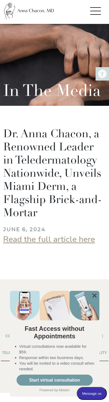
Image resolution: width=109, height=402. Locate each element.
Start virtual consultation (54, 380)
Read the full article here (49, 239)
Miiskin (64, 390)
